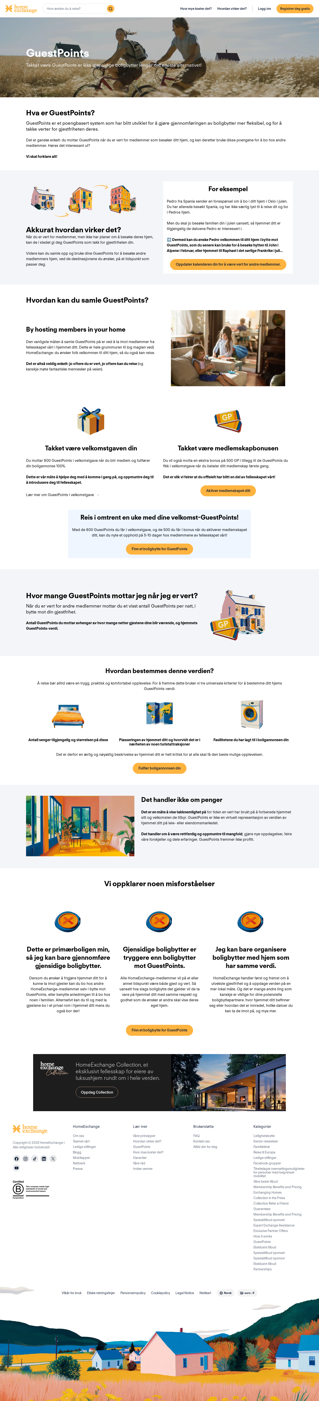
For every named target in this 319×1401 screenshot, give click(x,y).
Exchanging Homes (267, 1192)
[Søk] (110, 8)
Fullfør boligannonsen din (159, 768)
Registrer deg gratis (295, 9)
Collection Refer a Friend (271, 1203)
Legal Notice (184, 1293)
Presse (78, 1169)
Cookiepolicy (160, 1293)
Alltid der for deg (205, 1147)
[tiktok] (34, 1158)
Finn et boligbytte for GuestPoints (159, 549)
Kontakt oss (201, 1141)
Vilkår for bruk (72, 1293)
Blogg (77, 1152)
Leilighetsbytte (264, 1136)
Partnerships (262, 1269)
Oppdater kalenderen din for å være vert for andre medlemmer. (228, 264)
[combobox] (79, 9)
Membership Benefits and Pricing (277, 1187)
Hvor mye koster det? (196, 9)
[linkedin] (44, 1158)
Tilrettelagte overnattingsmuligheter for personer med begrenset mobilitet (279, 1172)
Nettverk (79, 1163)
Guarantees (262, 1209)
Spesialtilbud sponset (269, 1220)
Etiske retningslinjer (101, 1293)
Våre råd (139, 1163)
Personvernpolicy (133, 1293)
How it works (262, 1236)
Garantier (140, 1158)
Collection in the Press (269, 1198)
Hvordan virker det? (232, 9)
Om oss (78, 1136)
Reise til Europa (264, 1152)
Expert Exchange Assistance (274, 1225)
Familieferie (261, 1147)
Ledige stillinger (84, 1147)
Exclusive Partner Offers (270, 1231)
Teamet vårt (81, 1141)
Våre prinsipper (144, 1136)
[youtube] (16, 1167)
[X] (53, 1158)
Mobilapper (81, 1158)
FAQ (196, 1136)
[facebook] (16, 1158)
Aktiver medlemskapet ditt (228, 491)
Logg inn (264, 9)
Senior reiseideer (265, 1141)
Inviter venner (143, 1169)
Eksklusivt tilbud (264, 1247)
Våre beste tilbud (265, 1181)
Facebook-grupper (267, 1163)
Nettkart (205, 1293)
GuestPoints (141, 1147)
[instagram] (25, 1158)
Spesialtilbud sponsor (269, 1258)
